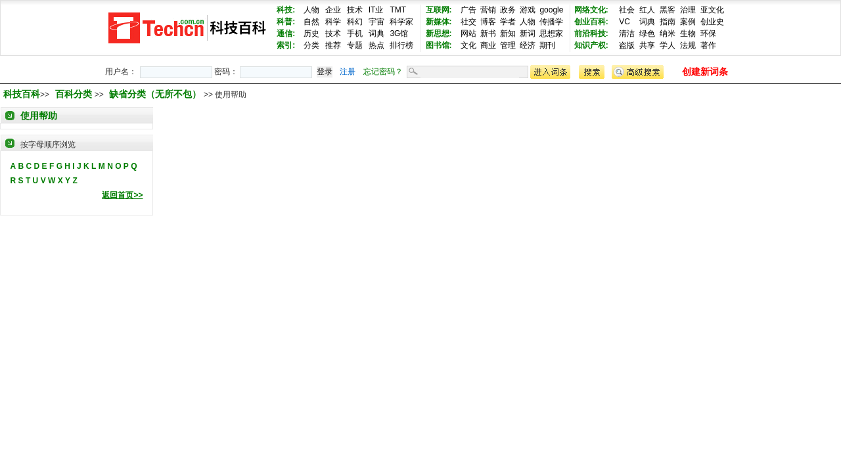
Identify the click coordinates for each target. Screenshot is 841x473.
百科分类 (74, 94)
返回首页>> (122, 195)
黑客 (667, 9)
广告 (468, 9)
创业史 (712, 21)
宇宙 (376, 21)
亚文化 (712, 9)
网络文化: (591, 9)
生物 (688, 33)
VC (624, 21)
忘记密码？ (383, 71)
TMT (398, 9)
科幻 (355, 21)
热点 (376, 45)
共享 (647, 45)
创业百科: (591, 21)
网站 (468, 33)
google (551, 9)
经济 (527, 45)
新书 (488, 33)
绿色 (647, 33)
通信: (286, 33)
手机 (355, 33)
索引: (286, 45)
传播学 (551, 21)
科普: (286, 21)
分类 (311, 45)
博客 (488, 21)
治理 (688, 9)
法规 (688, 45)
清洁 (627, 33)
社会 (627, 9)
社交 (468, 21)
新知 (508, 33)
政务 (508, 9)
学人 (667, 45)
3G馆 (399, 33)
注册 (347, 71)
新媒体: (439, 21)
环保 (708, 33)
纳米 (667, 33)
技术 (355, 9)
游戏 (527, 9)
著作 (708, 45)
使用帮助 (38, 115)
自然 (311, 21)
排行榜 (401, 45)
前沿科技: (591, 33)
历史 (311, 33)
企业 (333, 9)
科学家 (401, 21)
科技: (286, 9)
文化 (468, 45)
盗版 (627, 45)
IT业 (376, 9)
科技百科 (21, 94)
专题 (355, 45)
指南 (667, 21)
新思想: (439, 33)
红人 (647, 9)
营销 (488, 9)
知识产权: (591, 45)
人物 (311, 9)
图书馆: (439, 45)
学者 (508, 21)
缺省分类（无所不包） (156, 94)
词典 (376, 33)
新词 (527, 33)
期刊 (547, 45)
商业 (488, 45)
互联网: (439, 9)
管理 (508, 45)
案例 (688, 21)
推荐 (333, 45)
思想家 (551, 33)
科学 (333, 21)
